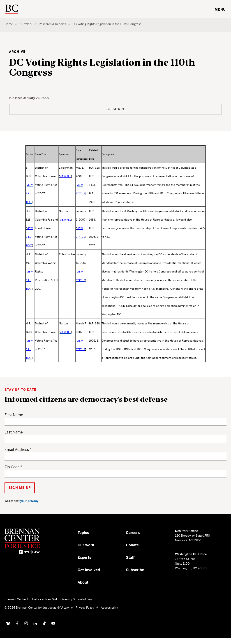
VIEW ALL (65, 176)
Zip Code (12, 467)
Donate (132, 545)
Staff (130, 557)
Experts (84, 557)
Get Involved (89, 570)
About (83, 582)
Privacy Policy (85, 608)
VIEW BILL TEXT (29, 193)
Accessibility (109, 608)
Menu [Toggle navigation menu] (220, 9)
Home (9, 24)
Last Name (14, 432)
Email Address (17, 449)
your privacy (29, 501)
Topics (83, 532)
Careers (133, 532)
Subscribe (135, 570)
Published (16, 98)
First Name (14, 414)
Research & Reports (52, 24)
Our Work (25, 24)
